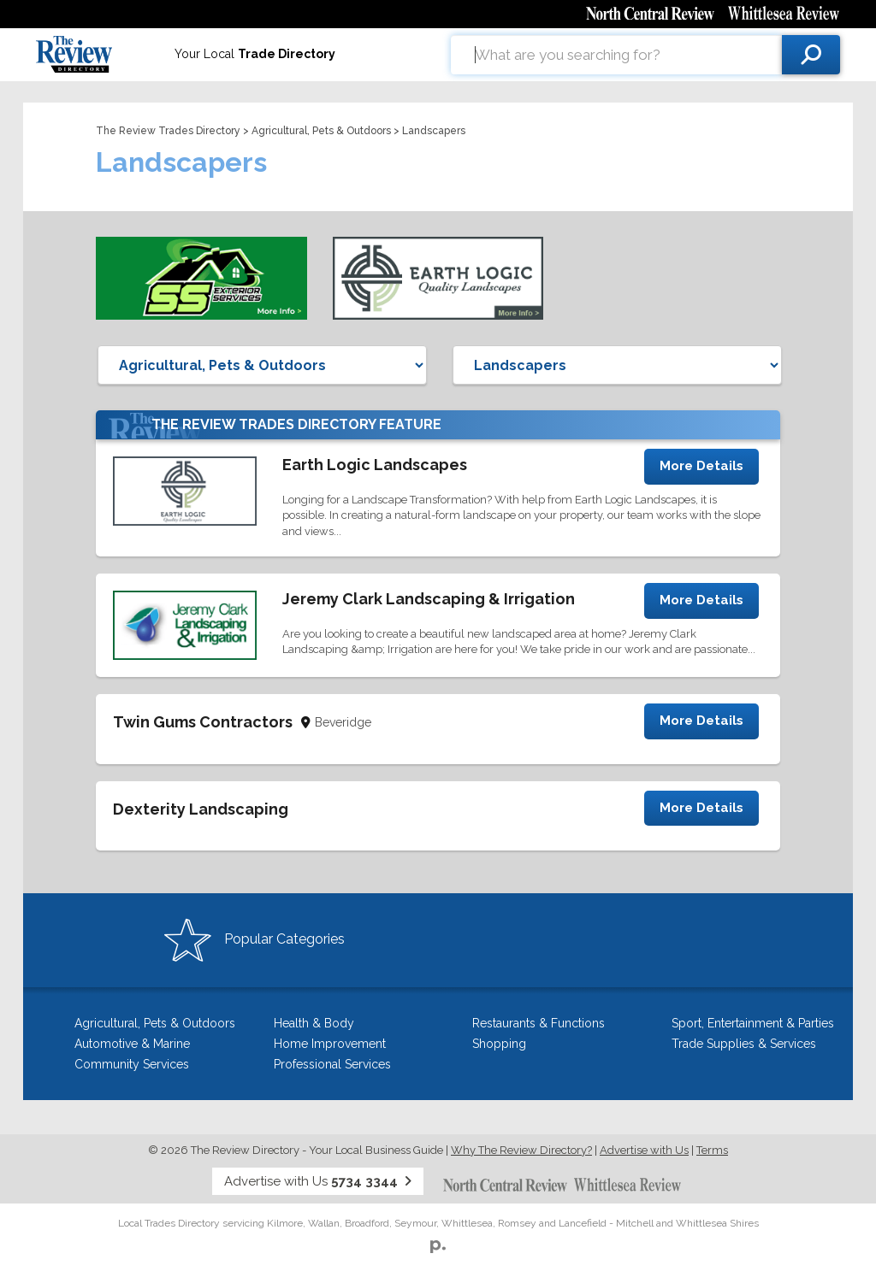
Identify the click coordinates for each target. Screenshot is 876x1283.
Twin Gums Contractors (203, 722)
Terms (712, 1150)
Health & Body (314, 1023)
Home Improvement (330, 1044)
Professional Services (332, 1064)
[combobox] (616, 54)
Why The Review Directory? (521, 1150)
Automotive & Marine (132, 1044)
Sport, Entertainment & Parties (753, 1023)
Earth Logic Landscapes (374, 465)
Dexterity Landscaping (200, 809)
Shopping (499, 1044)
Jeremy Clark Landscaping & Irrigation (428, 599)
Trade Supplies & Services (744, 1044)
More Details (701, 466)
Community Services (131, 1064)
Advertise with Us (644, 1150)
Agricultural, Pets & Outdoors (321, 131)
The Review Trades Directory (168, 131)
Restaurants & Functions (538, 1023)
